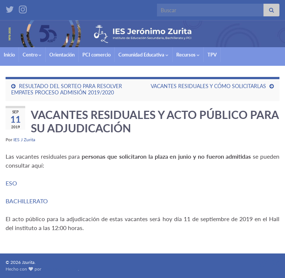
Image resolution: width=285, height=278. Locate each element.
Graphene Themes (60, 269)
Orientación (62, 55)
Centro (32, 55)
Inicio (9, 55)
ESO (11, 183)
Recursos (188, 55)
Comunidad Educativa (143, 55)
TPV (212, 55)
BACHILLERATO (27, 200)
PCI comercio (96, 55)
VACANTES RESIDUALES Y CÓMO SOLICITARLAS (208, 86)
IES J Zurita (24, 139)
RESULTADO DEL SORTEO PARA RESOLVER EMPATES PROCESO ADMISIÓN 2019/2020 (66, 89)
